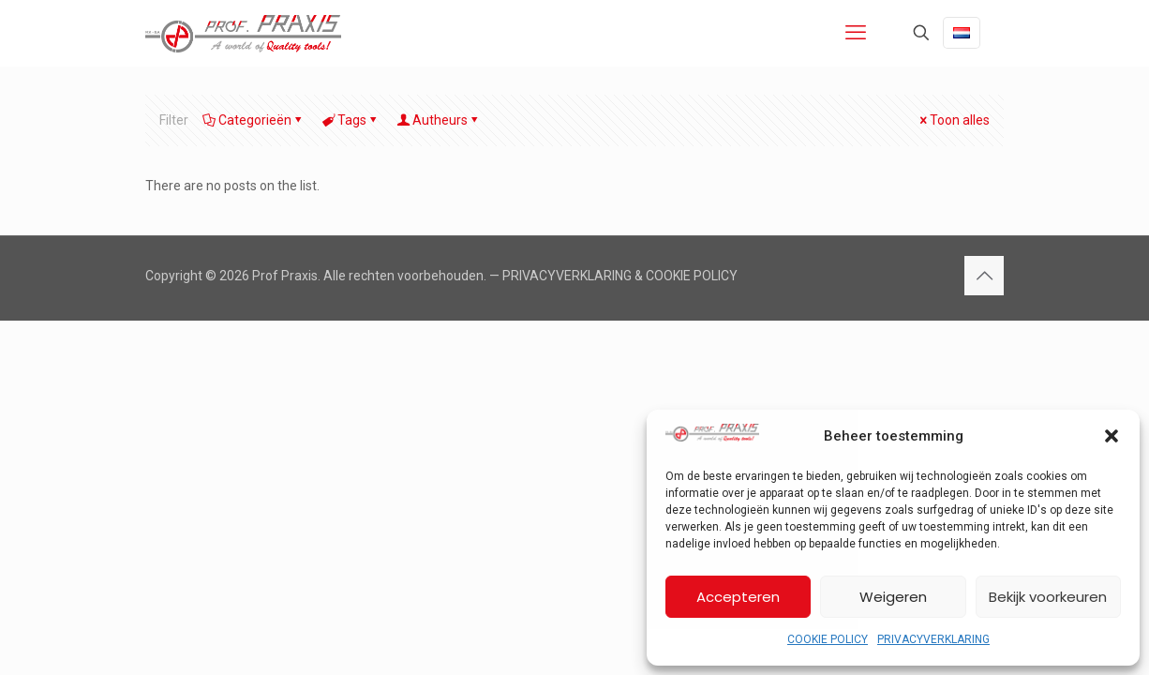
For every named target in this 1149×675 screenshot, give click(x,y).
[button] (1111, 436)
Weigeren (893, 597)
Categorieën (253, 120)
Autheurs (438, 120)
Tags (350, 120)
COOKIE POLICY (827, 639)
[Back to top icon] (984, 275)
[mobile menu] (856, 33)
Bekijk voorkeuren (1048, 597)
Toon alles (953, 120)
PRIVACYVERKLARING (933, 639)
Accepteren (738, 597)
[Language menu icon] (961, 33)
